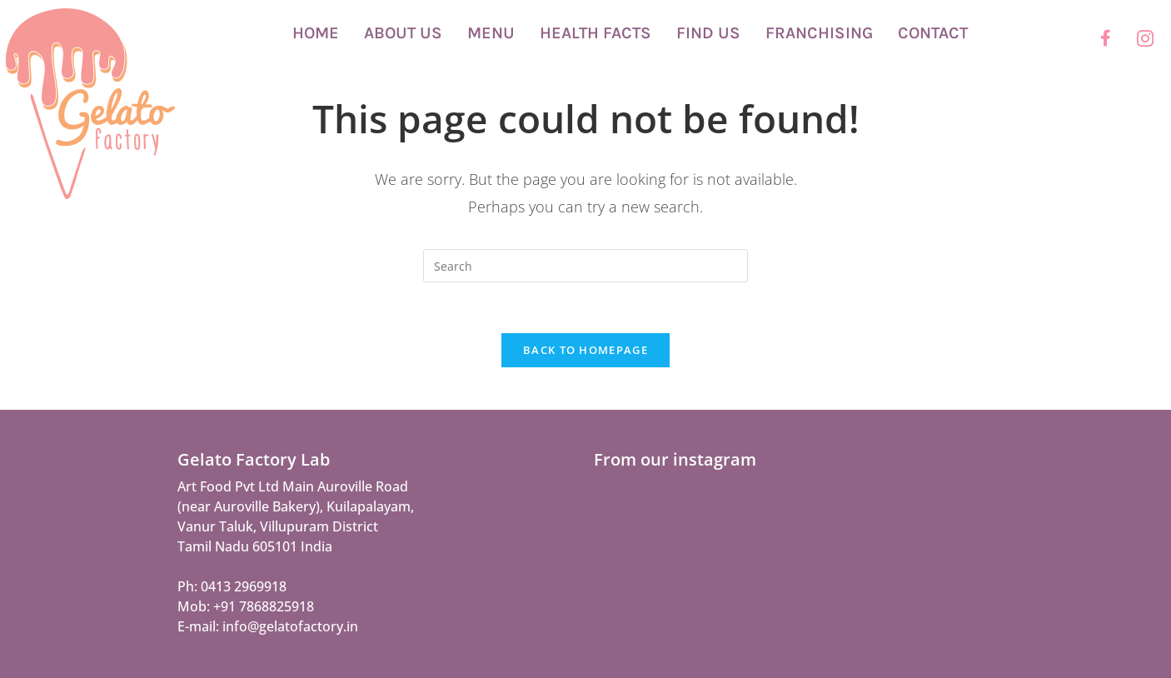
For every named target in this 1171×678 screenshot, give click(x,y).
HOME (315, 32)
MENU (491, 32)
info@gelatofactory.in (290, 626)
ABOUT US (403, 32)
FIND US (708, 32)
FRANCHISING (819, 32)
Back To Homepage (585, 349)
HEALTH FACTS (595, 32)
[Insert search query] (585, 265)
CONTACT (933, 32)
